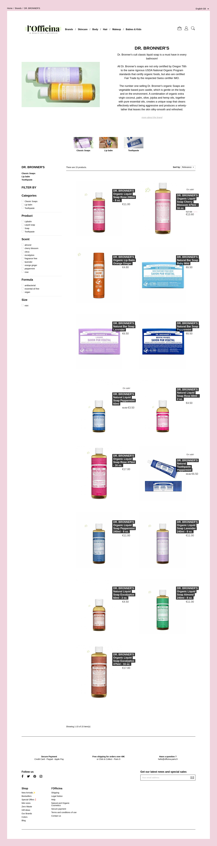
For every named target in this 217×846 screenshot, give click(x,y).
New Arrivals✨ (28, 792)
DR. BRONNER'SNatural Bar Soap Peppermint (173, 326)
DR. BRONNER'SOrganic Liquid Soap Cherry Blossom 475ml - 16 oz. (173, 202)
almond (28, 245)
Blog (24, 820)
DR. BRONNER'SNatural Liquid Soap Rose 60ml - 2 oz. (174, 394)
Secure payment (58, 809)
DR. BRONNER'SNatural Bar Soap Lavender (110, 326)
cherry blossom (31, 248)
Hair (105, 29)
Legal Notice (57, 796)
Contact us (56, 816)
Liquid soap (30, 225)
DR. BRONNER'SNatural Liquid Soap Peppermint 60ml (110, 399)
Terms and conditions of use (63, 812)
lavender (28, 262)
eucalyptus (29, 255)
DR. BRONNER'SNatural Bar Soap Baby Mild (173, 260)
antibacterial (30, 285)
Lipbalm (28, 221)
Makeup (116, 29)
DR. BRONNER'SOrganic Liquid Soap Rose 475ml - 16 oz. (110, 460)
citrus (27, 252)
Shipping (55, 792)
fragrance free (31, 258)
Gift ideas (26, 810)
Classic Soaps (28, 173)
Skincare (82, 29)
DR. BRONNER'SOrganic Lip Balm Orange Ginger (110, 260)
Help (53, 799)
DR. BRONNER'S (33, 167)
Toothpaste (27, 180)
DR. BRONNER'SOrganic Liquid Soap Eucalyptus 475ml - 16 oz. (110, 659)
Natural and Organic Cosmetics (60, 804)
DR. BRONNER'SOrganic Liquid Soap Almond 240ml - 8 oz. (173, 593)
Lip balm (26, 176)
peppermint (30, 268)
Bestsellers (26, 796)
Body (95, 29)
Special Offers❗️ (29, 799)
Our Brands (27, 813)
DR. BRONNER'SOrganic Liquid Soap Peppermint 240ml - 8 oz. (110, 527)
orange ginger (31, 265)
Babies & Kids (133, 29)
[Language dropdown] (203, 9)
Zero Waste (27, 806)
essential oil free (32, 289)
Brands (69, 29)
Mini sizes (26, 803)
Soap (27, 228)
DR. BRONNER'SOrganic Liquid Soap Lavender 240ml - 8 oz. (173, 527)
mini (26, 305)
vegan (27, 292)
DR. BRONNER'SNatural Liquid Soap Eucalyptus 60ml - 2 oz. (110, 593)
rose (27, 272)
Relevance (188, 167)
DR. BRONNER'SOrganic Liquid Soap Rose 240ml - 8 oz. (110, 195)
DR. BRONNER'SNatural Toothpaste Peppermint (173, 465)
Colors (24, 817)
